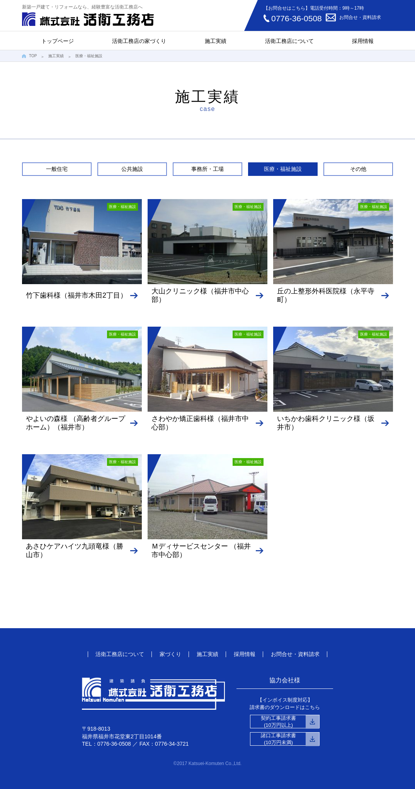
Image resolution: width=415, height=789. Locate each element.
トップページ (57, 41)
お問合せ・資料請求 (360, 17)
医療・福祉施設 (283, 169)
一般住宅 (57, 169)
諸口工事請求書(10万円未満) (278, 739)
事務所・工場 (207, 169)
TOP (33, 56)
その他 (358, 169)
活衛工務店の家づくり (139, 41)
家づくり (170, 654)
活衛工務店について (289, 41)
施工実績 (215, 41)
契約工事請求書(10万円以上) (278, 721)
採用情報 (363, 41)
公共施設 (132, 169)
